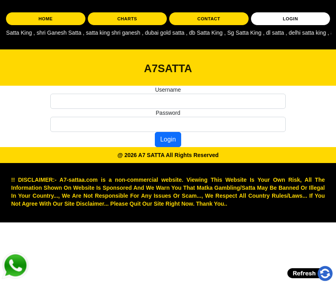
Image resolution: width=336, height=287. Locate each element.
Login (168, 139)
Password (168, 113)
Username (168, 89)
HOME (45, 18)
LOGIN (290, 18)
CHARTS (127, 18)
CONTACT (209, 18)
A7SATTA (168, 69)
